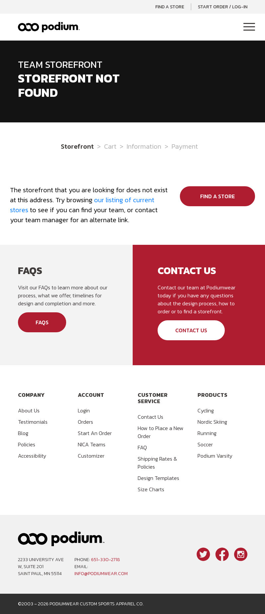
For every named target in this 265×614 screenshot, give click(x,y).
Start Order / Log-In (222, 6)
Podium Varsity (215, 456)
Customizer (91, 456)
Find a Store (169, 6)
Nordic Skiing (212, 422)
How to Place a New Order (161, 432)
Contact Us (191, 330)
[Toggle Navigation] (249, 27)
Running (207, 433)
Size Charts (151, 489)
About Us (29, 410)
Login (84, 410)
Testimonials (33, 422)
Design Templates (158, 478)
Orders (85, 422)
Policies (26, 444)
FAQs (42, 322)
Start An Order (95, 433)
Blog (23, 433)
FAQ (142, 447)
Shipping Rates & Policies (157, 463)
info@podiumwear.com (101, 573)
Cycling (206, 410)
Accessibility (32, 456)
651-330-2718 (105, 559)
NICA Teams (91, 444)
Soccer (205, 444)
